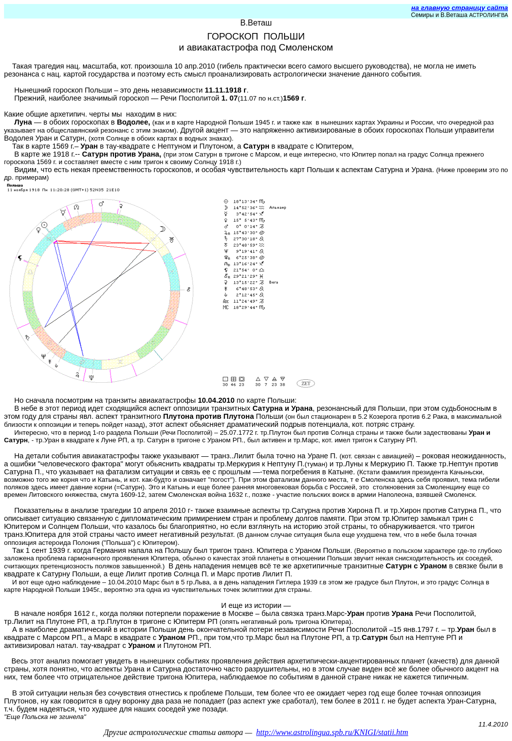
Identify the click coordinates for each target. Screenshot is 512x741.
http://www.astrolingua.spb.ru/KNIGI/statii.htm (332, 732)
